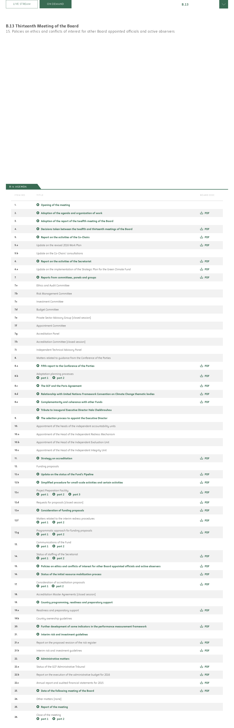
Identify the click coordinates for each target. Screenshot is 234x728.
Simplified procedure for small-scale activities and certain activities (82, 482)
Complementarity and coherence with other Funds (71, 402)
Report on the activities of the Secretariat (66, 261)
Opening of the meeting (55, 205)
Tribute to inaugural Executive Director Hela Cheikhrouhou (76, 410)
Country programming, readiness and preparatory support (77, 602)
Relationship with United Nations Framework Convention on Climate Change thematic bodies (97, 394)
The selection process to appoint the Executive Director (74, 418)
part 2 (60, 378)
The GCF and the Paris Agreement (61, 386)
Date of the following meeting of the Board (67, 690)
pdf (207, 213)
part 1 (44, 378)
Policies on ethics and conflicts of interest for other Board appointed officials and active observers (101, 566)
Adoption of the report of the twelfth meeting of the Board (77, 221)
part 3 (76, 494)
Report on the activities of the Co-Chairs (65, 237)
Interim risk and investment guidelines (64, 634)
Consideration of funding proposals (62, 510)
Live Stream (22, 4)
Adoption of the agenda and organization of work (71, 213)
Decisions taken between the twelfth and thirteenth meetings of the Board (86, 229)
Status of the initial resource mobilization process (71, 574)
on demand (55, 4)
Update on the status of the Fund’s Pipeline (67, 474)
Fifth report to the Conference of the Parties (67, 366)
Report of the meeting (54, 707)
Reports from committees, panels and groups (68, 277)
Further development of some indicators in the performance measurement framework (94, 626)
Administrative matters (55, 658)
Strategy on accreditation (56, 458)
